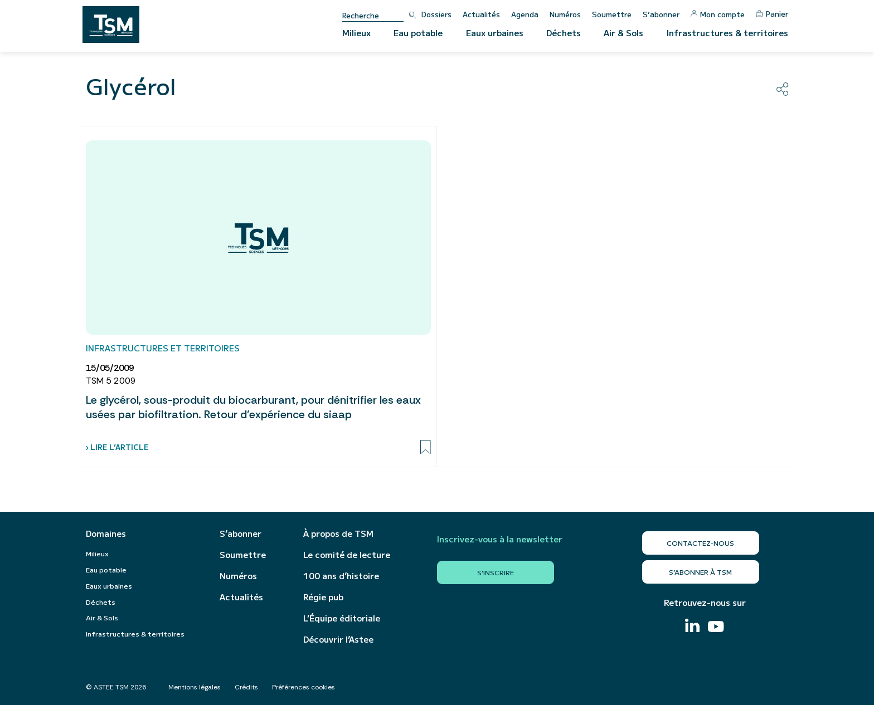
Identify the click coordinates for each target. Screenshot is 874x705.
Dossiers (436, 14)
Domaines (106, 533)
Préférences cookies (303, 687)
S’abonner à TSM (700, 571)
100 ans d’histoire (341, 576)
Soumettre (612, 14)
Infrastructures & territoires (727, 32)
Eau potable (418, 32)
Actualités (481, 14)
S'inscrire (495, 572)
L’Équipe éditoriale (341, 618)
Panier (772, 13)
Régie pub (323, 597)
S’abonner (661, 14)
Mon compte (718, 14)
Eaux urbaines (494, 32)
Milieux (356, 32)
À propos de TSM (338, 533)
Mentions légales (194, 687)
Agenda (524, 14)
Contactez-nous (700, 542)
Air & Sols (623, 32)
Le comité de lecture (346, 555)
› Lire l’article (117, 447)
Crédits (246, 687)
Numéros (565, 14)
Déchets (563, 32)
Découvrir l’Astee (338, 639)
